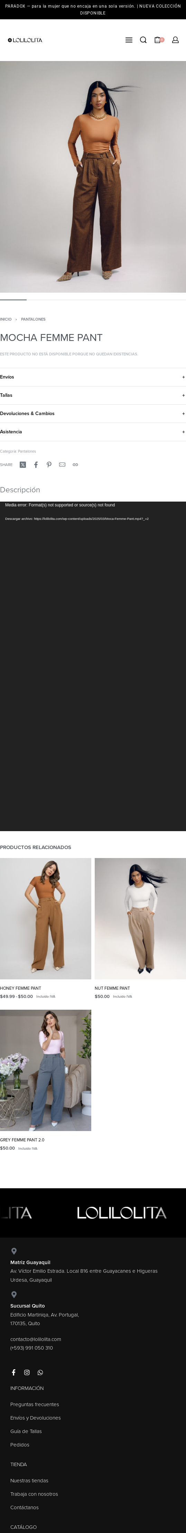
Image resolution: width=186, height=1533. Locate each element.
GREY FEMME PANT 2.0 (22, 1140)
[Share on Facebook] (36, 465)
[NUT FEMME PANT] (140, 918)
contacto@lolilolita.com (35, 1339)
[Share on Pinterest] (49, 465)
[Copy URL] (75, 465)
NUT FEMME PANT (112, 988)
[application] (93, 666)
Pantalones (33, 319)
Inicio (6, 319)
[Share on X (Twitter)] (23, 465)
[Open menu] (129, 40)
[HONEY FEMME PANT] (45, 918)
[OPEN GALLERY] (93, 177)
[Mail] (62, 465)
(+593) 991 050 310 (31, 1348)
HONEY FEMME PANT (20, 988)
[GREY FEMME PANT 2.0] (45, 1070)
